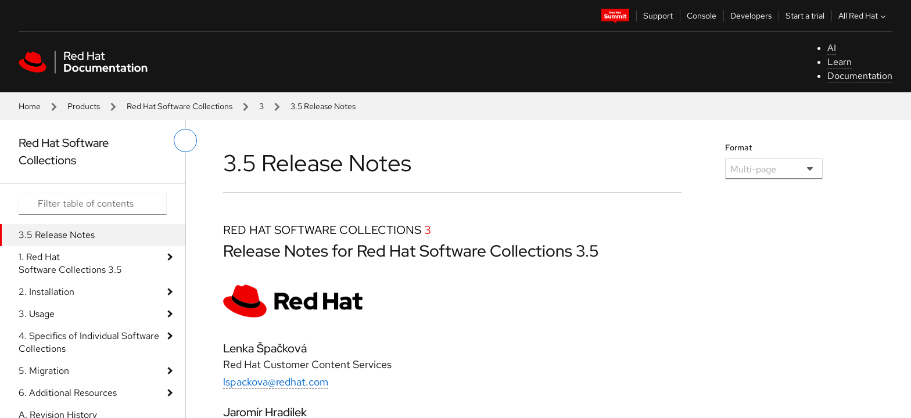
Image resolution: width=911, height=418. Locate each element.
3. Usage (37, 314)
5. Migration (44, 371)
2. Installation (46, 292)
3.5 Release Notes (57, 235)
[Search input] (93, 204)
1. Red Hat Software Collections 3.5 (70, 263)
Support (658, 15)
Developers (751, 15)
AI (831, 48)
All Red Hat (863, 15)
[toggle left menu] (185, 140)
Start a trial (805, 15)
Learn (839, 62)
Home (30, 106)
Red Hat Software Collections (179, 106)
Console (701, 15)
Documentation (859, 76)
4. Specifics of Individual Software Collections (89, 342)
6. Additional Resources (68, 393)
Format (738, 147)
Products (83, 106)
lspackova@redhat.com (275, 381)
